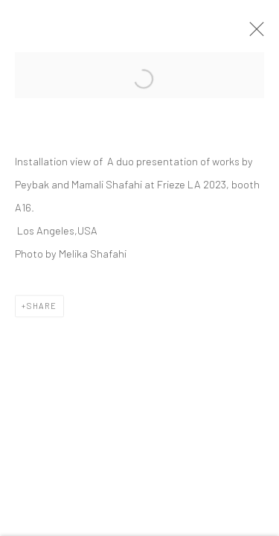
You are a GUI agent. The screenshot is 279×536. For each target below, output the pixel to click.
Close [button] (253, 33)
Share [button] (42, 307)
